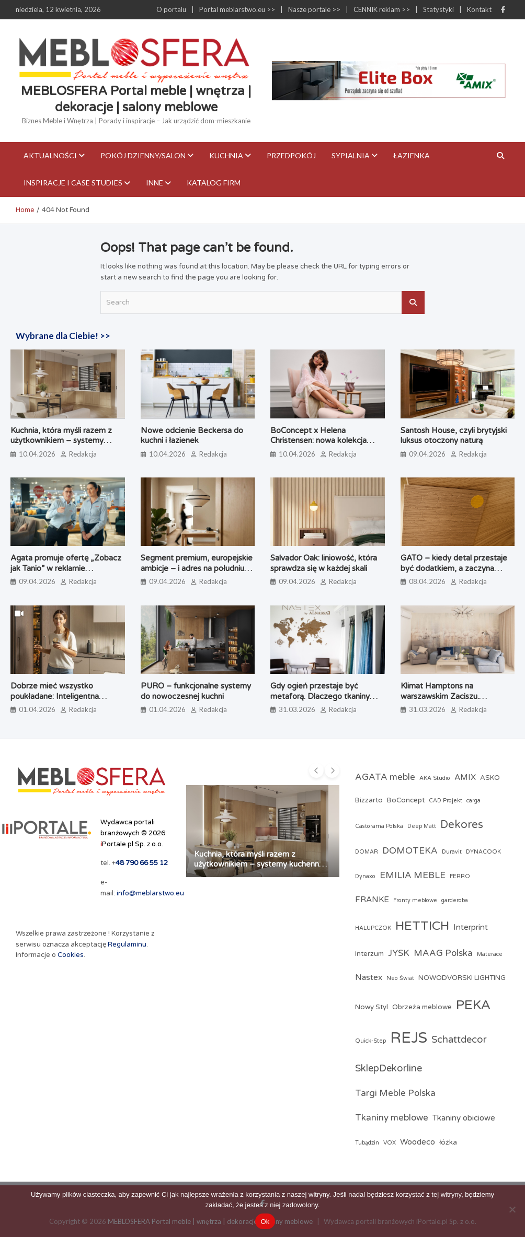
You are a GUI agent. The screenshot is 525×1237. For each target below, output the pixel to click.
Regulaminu (127, 944)
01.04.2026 (37, 709)
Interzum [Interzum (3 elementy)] (369, 954)
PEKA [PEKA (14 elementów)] (473, 1005)
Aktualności (50, 155)
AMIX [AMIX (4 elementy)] (465, 777)
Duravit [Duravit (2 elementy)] (452, 851)
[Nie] (512, 1209)
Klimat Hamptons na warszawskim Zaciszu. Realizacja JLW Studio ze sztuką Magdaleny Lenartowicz (457, 701)
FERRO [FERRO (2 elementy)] (460, 876)
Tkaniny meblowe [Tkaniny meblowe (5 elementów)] (391, 1118)
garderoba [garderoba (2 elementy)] (454, 900)
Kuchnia (226, 155)
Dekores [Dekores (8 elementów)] (461, 824)
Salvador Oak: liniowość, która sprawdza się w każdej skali (323, 563)
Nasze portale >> (314, 9)
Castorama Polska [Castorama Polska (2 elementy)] (379, 826)
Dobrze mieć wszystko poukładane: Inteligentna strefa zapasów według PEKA (54, 701)
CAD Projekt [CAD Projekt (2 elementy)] (445, 800)
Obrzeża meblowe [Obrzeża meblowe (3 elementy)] (422, 1007)
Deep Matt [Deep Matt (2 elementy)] (421, 826)
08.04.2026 (427, 581)
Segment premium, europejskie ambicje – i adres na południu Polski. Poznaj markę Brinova (197, 568)
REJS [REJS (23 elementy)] (408, 1038)
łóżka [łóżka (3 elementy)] (448, 1142)
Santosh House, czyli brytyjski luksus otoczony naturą (454, 436)
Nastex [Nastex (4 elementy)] (368, 977)
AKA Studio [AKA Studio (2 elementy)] (434, 778)
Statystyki (438, 9)
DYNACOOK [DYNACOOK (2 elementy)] (483, 851)
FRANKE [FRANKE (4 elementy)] (372, 899)
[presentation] (316, 770)
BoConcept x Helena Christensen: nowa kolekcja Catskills (318, 441)
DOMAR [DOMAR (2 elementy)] (366, 851)
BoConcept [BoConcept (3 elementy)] (406, 800)
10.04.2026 (37, 454)
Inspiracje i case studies (73, 182)
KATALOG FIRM (214, 182)
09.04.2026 (427, 454)
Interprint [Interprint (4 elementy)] (470, 927)
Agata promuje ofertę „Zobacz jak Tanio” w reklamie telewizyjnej (65, 568)
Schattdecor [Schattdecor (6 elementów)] (459, 1039)
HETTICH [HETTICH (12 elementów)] (422, 925)
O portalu (171, 9)
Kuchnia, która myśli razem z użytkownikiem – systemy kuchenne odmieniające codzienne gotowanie (61, 446)
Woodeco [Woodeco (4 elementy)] (417, 1142)
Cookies (71, 955)
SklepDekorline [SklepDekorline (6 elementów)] (388, 1068)
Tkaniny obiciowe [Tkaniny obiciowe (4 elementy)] (463, 1118)
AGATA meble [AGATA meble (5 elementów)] (385, 777)
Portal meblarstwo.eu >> (237, 9)
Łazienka (411, 155)
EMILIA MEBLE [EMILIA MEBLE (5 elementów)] (413, 875)
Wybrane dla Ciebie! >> (63, 335)
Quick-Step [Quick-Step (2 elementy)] (370, 1040)
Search (413, 302)
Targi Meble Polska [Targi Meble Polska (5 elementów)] (395, 1093)
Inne (154, 182)
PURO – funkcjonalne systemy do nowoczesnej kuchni (196, 691)
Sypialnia (351, 155)
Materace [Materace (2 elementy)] (490, 954)
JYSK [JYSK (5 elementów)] (398, 953)
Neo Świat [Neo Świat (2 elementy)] (400, 978)
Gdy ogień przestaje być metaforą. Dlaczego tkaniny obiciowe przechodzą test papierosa (320, 701)
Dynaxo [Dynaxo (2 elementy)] (365, 876)
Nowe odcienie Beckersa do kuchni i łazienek (192, 436)
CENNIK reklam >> (381, 9)
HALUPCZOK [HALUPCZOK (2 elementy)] (373, 928)
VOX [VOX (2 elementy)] (389, 1142)
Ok (264, 1222)
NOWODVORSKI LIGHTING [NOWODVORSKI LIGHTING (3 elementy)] (462, 978)
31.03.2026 (297, 709)
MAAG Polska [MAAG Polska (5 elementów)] (443, 953)
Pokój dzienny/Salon (143, 155)
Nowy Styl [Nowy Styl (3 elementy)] (371, 1007)
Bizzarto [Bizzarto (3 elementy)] (369, 800)
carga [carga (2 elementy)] (473, 800)
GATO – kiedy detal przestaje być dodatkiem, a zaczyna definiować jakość (454, 568)
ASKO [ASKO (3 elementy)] (490, 778)
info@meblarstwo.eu (150, 893)
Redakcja (83, 454)
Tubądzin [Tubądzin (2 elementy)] (367, 1142)
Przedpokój (291, 155)
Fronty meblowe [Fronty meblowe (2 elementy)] (415, 900)
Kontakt (479, 9)
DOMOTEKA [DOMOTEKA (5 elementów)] (410, 851)
